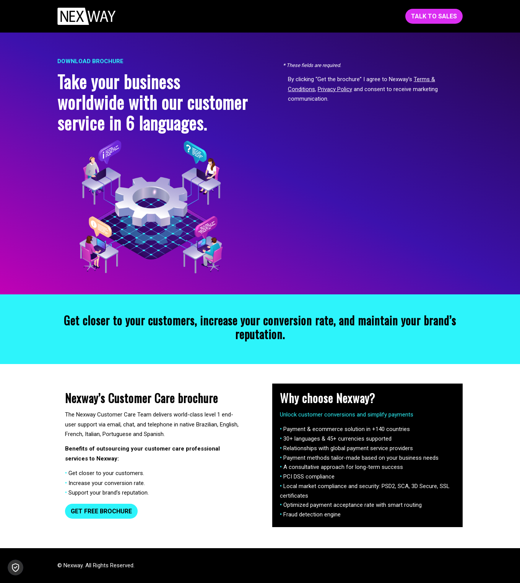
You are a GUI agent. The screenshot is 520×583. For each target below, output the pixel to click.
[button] (15, 567)
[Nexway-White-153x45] (86, 16)
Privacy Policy (335, 89)
